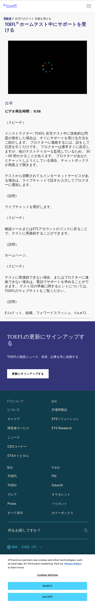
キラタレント (61, 494)
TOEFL (12, 476)
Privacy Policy (73, 563)
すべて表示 (15, 513)
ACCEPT (47, 596)
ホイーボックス (62, 513)
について (14, 410)
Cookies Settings (47, 575)
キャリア (14, 419)
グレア (12, 494)
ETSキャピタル (18, 456)
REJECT (47, 585)
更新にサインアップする (28, 374)
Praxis (12, 503)
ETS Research (62, 428)
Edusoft (57, 485)
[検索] (86, 530)
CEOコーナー (17, 446)
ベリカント (59, 503)
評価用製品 (59, 410)
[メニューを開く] (89, 5)
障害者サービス (18, 428)
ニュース (14, 437)
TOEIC (12, 485)
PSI (54, 476)
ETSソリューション (65, 419)
